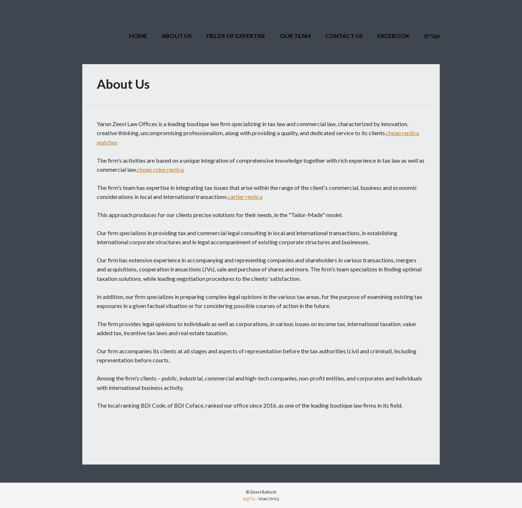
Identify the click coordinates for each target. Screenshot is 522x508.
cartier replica (245, 196)
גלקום (249, 498)
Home (138, 35)
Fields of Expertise (235, 35)
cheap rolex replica (160, 169)
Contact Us (344, 35)
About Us (177, 35)
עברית (432, 35)
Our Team (295, 35)
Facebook (393, 35)
